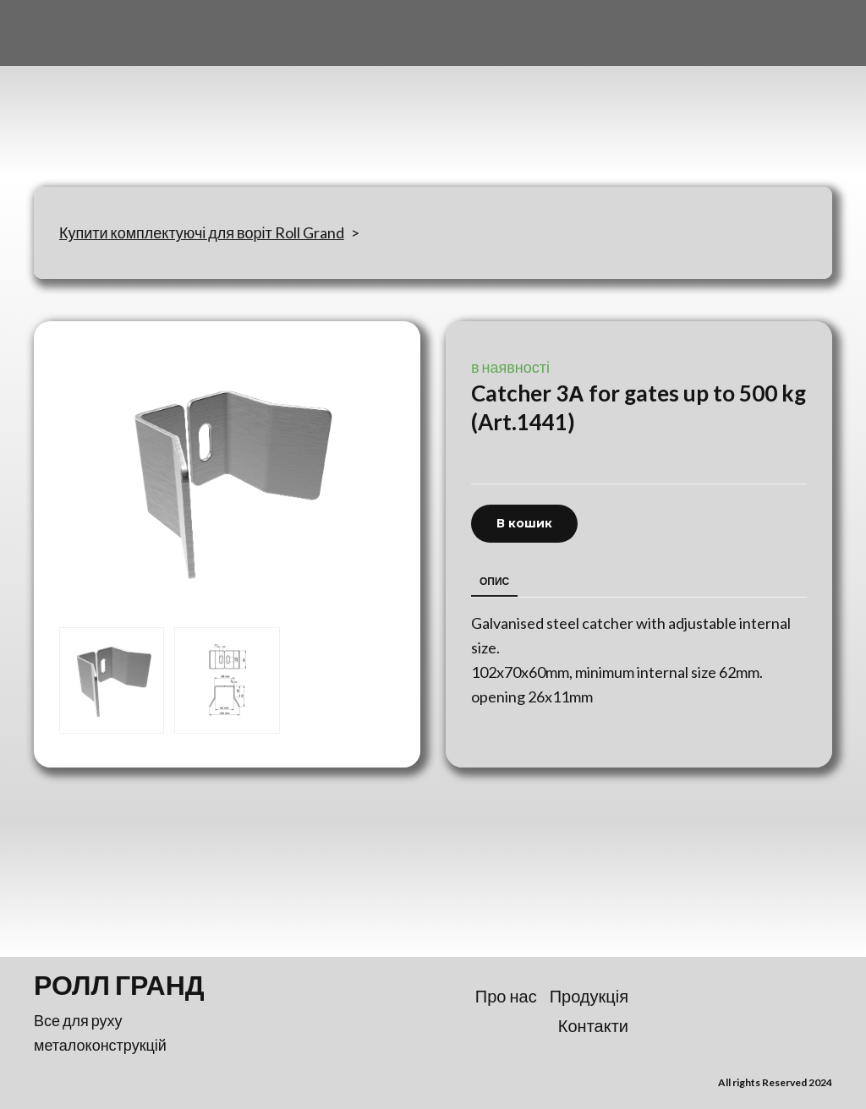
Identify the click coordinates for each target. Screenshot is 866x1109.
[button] (524, 524)
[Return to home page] (117, 93)
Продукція (589, 996)
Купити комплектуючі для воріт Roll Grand (201, 232)
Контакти (593, 1025)
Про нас (506, 996)
